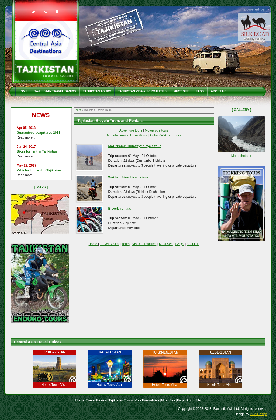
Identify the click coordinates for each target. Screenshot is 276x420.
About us (193, 244)
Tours (77, 109)
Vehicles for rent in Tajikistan (39, 170)
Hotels (46, 385)
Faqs (200, 91)
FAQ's (179, 244)
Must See (181, 91)
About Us (218, 91)
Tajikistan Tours (97, 91)
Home (23, 91)
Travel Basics (109, 244)
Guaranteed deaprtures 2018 (38, 133)
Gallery (241, 110)
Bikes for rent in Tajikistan (37, 151)
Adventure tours (130, 130)
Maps (41, 187)
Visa (63, 385)
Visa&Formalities (144, 244)
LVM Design (258, 414)
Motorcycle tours (156, 130)
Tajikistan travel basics (55, 91)
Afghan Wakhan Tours (165, 135)
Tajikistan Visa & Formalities (142, 91)
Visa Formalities (146, 400)
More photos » (241, 156)
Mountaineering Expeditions (127, 135)
